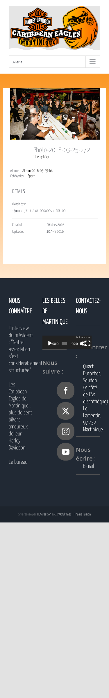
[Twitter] (65, 411)
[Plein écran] (93, 343)
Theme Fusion (82, 514)
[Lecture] (50, 343)
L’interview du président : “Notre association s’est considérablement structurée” (21, 349)
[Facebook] (65, 390)
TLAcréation (44, 514)
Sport (31, 176)
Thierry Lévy (41, 157)
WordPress (65, 514)
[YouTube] (65, 452)
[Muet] (87, 343)
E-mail (88, 466)
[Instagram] (65, 431)
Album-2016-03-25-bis (37, 171)
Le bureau (18, 462)
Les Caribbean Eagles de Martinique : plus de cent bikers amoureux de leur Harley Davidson (20, 416)
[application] (70, 342)
